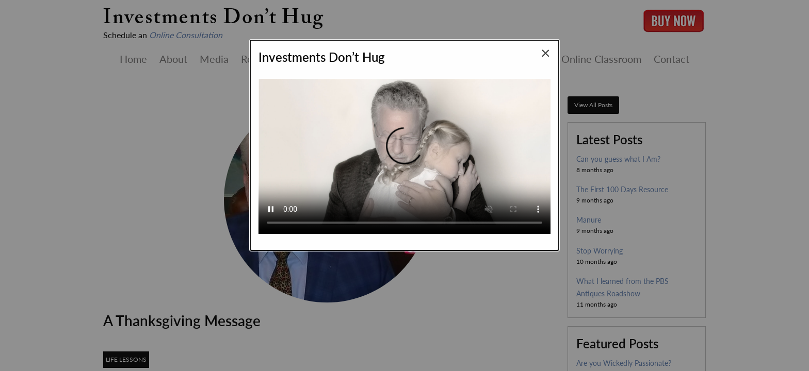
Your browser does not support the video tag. (404, 152)
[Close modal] (546, 52)
